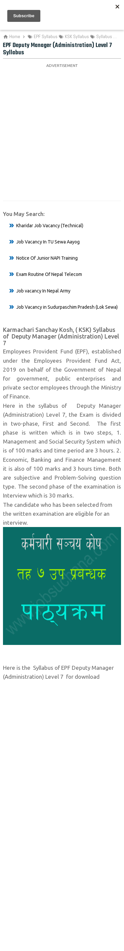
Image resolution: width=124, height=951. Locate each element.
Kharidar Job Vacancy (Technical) (49, 225)
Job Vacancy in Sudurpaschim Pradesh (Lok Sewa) (67, 307)
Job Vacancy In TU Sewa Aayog (48, 241)
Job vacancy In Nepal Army (43, 290)
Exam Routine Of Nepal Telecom (49, 274)
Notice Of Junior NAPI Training (47, 258)
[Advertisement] (62, 132)
